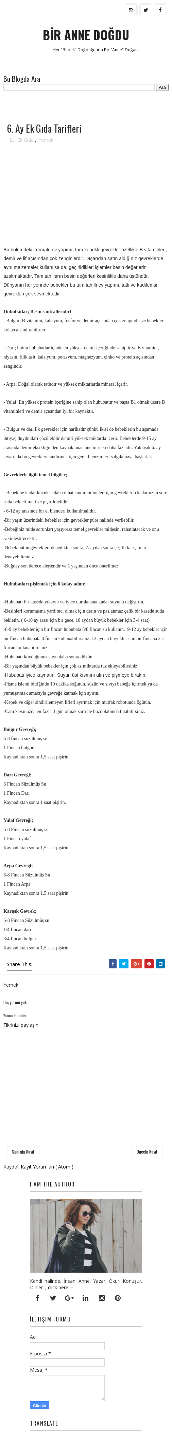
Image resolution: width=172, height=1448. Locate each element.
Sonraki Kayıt (23, 1151)
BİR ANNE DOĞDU (86, 34)
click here (58, 1287)
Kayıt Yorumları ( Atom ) (47, 1166)
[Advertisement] (82, 106)
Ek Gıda (26, 140)
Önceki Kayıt (147, 1151)
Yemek (45, 140)
